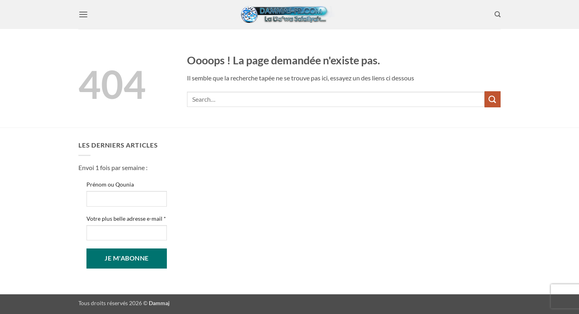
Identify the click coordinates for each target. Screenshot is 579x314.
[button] (83, 14)
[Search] (498, 14)
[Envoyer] (493, 99)
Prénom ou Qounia (110, 184)
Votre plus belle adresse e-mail (126, 218)
